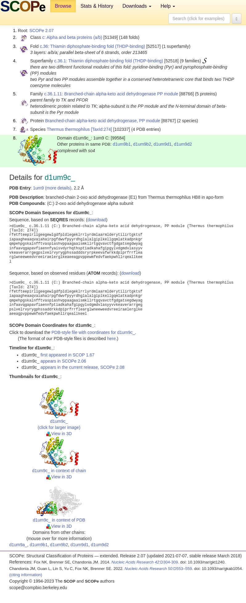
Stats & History (96, 6)
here (111, 338)
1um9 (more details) (52, 187)
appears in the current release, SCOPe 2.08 (82, 367)
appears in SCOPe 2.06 (63, 361)
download (97, 219)
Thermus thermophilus (68, 129)
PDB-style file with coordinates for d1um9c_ (93, 332)
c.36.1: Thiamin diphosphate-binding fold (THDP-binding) (108, 60)
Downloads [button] (136, 6)
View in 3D (59, 433)
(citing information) (25, 574)
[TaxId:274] (101, 129)
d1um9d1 (162, 144)
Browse (63, 6)
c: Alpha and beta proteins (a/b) (72, 37)
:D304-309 (145, 562)
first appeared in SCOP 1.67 (67, 354)
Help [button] (168, 6)
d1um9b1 (122, 144)
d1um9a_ (18, 544)
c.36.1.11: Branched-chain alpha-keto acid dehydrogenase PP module (111, 93)
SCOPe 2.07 (41, 30)
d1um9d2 (183, 144)
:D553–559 (158, 568)
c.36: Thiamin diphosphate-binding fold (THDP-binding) (92, 46)
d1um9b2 (142, 144)
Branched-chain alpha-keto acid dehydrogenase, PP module (102, 120)
